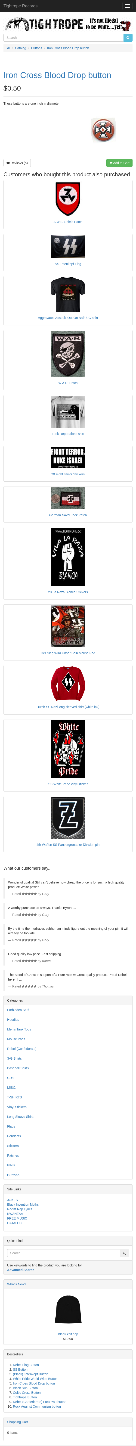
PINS (11, 1165)
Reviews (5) (17, 163)
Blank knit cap (68, 1334)
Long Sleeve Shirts (20, 1117)
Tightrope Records (20, 6)
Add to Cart (119, 163)
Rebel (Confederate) (22, 1049)
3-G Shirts (14, 1058)
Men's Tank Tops (19, 1029)
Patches (13, 1155)
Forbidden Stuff (18, 1010)
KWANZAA (15, 1214)
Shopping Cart (17, 1422)
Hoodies (13, 1019)
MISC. (11, 1087)
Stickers (13, 1146)
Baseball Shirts (18, 1068)
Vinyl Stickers (17, 1107)
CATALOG (14, 1223)
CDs (10, 1078)
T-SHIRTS (14, 1097)
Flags (11, 1126)
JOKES (12, 1200)
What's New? (16, 1284)
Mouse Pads (16, 1039)
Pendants (14, 1136)
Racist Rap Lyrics (19, 1209)
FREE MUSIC (17, 1218)
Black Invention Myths (23, 1204)
